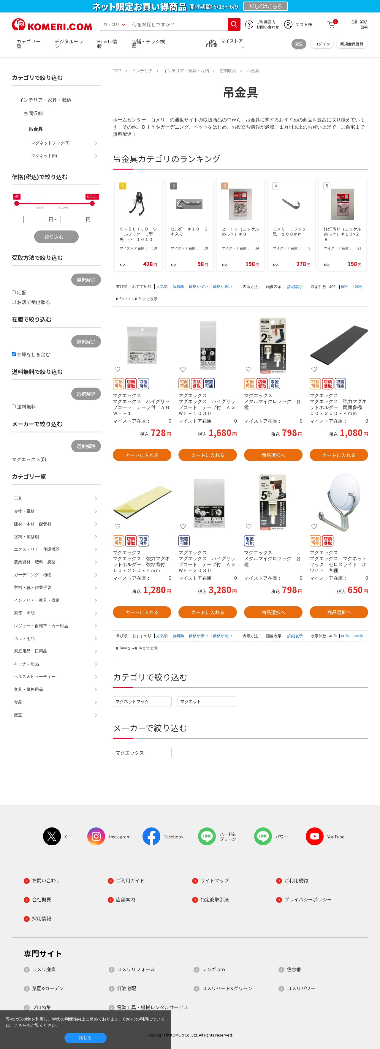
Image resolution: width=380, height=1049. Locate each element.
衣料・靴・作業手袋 (32, 587)
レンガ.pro (213, 969)
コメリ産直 (44, 969)
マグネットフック (132, 701)
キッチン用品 (26, 663)
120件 (358, 287)
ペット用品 (24, 638)
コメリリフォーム (136, 969)
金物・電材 (24, 511)
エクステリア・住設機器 (37, 549)
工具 (18, 498)
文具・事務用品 (28, 689)
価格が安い (199, 286)
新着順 (178, 286)
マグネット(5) (44, 155)
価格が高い (222, 286)
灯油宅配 (126, 988)
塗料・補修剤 (26, 536)
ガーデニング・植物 (32, 574)
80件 (345, 287)
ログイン (322, 44)
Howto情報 (107, 44)
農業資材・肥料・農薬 (35, 562)
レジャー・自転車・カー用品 (41, 625)
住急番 (294, 969)
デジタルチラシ (69, 44)
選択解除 (86, 279)
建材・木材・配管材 (32, 524)
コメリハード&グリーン (227, 988)
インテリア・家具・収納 (45, 99)
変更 (299, 44)
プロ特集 (41, 1007)
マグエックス (129, 752)
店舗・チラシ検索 (148, 44)
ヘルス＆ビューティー (35, 676)
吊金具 (35, 129)
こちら (20, 1025)
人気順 (162, 286)
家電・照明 (24, 613)
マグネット (190, 701)
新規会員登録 (351, 44)
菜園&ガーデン (48, 988)
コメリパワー (301, 988)
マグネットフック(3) (50, 142)
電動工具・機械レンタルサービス (152, 1007)
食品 (18, 702)
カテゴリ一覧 (28, 44)
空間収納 (33, 113)
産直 (18, 715)
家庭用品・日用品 (30, 651)
